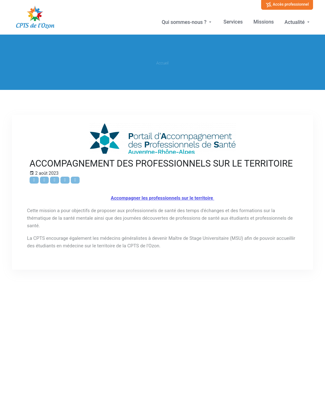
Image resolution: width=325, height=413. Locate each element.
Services (233, 22)
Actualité (297, 22)
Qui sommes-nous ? (187, 22)
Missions (263, 22)
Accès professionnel (287, 5)
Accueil (162, 63)
